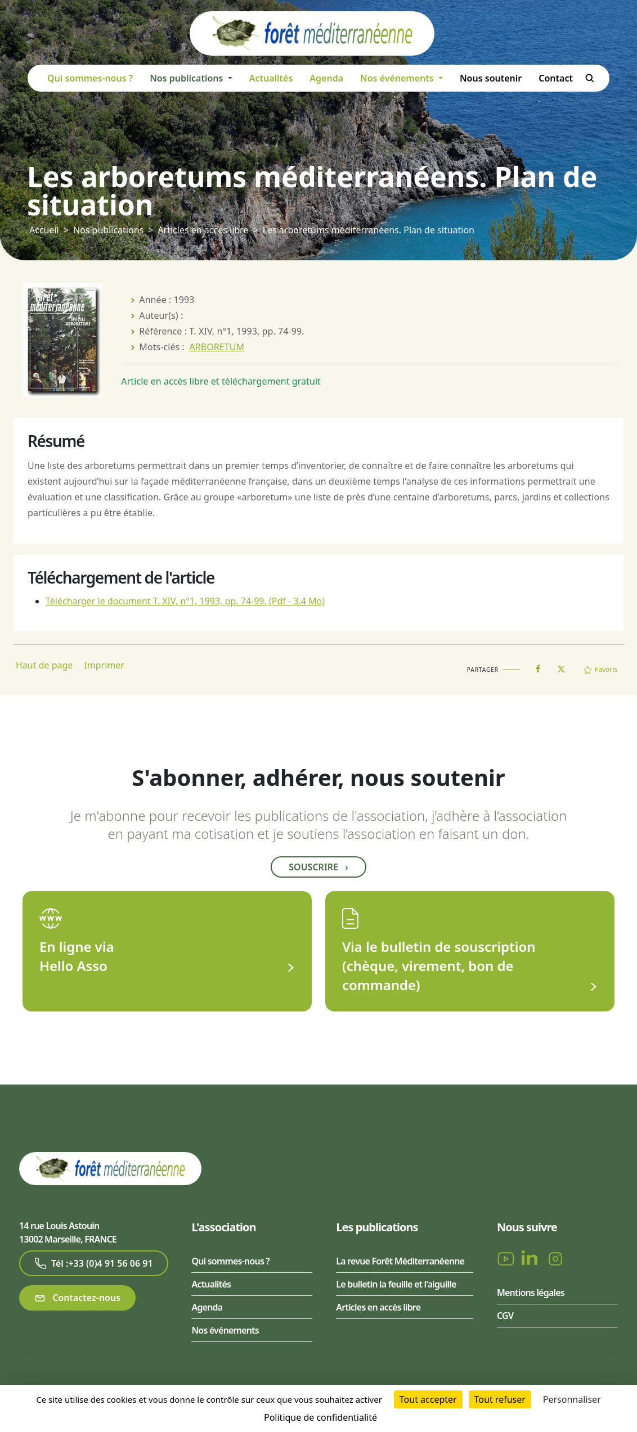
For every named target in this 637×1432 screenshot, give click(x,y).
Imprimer (104, 665)
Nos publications (108, 230)
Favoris (600, 669)
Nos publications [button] (187, 78)
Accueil (44, 230)
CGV (505, 1315)
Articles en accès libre (203, 230)
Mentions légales (530, 1292)
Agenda (326, 78)
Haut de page (44, 665)
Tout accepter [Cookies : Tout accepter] (428, 1399)
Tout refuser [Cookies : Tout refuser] (500, 1399)
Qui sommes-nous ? (90, 78)
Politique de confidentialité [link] (320, 1417)
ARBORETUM (216, 347)
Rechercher (589, 78)
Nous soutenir (491, 78)
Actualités (271, 78)
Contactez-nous (77, 1297)
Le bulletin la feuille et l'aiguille (396, 1284)
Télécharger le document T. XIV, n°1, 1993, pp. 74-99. (185, 601)
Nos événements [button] (398, 78)
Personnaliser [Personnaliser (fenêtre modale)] (572, 1399)
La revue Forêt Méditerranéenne (400, 1261)
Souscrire (318, 867)
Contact (556, 78)
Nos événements (224, 1330)
